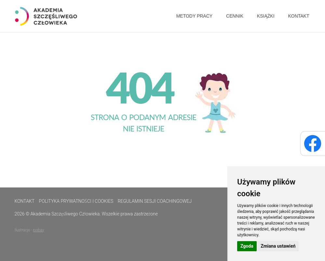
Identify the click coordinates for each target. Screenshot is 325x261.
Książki (266, 16)
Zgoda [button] (246, 246)
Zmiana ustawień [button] (278, 246)
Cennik (234, 16)
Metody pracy (194, 16)
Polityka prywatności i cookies (76, 201)
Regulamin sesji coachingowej (155, 201)
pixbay (38, 230)
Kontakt (298, 16)
